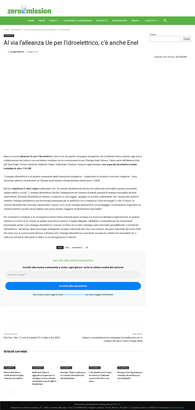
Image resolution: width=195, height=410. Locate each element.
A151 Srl (116, 404)
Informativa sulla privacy (74, 294)
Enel (67, 247)
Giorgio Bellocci (17, 52)
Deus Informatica (176, 407)
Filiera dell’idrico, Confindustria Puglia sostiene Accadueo (13, 375)
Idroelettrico (16, 29)
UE (87, 247)
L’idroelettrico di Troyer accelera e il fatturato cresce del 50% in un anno (101, 375)
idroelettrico (77, 247)
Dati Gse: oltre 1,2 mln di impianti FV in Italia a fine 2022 (32, 337)
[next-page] (11, 391)
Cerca (153, 34)
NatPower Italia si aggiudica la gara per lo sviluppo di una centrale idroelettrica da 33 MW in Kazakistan (43, 378)
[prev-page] (6, 391)
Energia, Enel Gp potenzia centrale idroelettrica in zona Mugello (129, 375)
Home (6, 29)
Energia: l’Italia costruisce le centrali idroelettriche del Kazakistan (72, 375)
